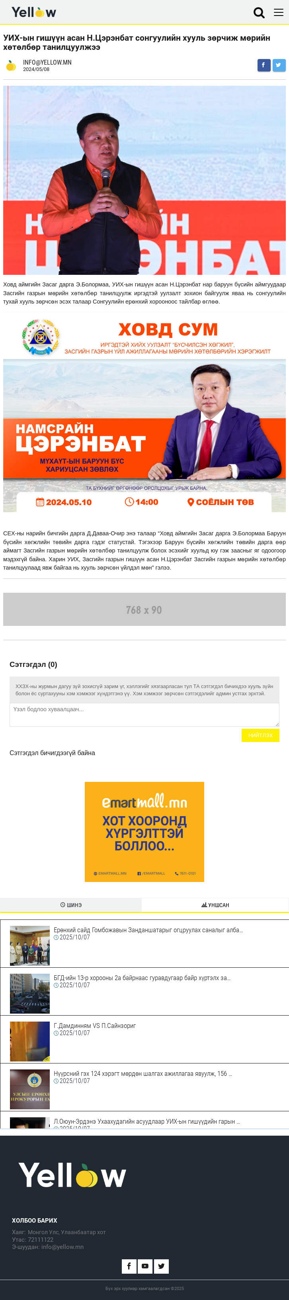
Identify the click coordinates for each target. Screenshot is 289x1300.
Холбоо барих (34, 1220)
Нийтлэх (260, 735)
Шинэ (71, 905)
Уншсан (215, 905)
